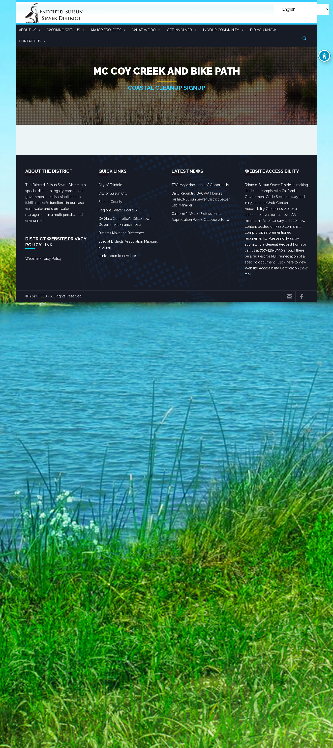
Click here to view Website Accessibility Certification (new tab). (276, 268)
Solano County (110, 202)
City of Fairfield (110, 185)
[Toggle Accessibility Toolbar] (324, 56)
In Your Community (223, 30)
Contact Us (32, 41)
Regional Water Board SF (118, 210)
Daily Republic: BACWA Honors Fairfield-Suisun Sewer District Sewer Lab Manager (201, 199)
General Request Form (283, 244)
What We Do (146, 30)
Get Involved (182, 30)
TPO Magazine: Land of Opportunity (200, 185)
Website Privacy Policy (43, 258)
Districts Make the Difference (121, 233)
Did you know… (264, 30)
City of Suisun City (112, 193)
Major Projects (108, 30)
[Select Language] (301, 9)
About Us (30, 30)
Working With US (66, 30)
